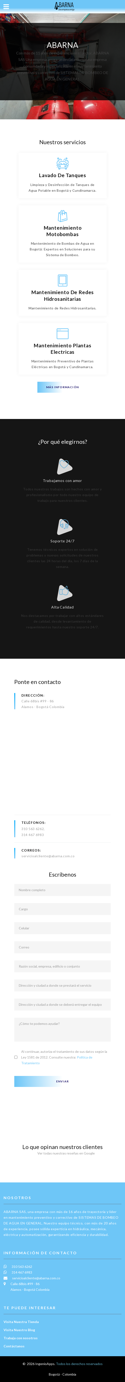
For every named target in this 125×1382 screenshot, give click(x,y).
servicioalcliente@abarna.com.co (48, 856)
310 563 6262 (32, 829)
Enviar (62, 1081)
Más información (62, 387)
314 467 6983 (32, 835)
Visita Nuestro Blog (19, 1330)
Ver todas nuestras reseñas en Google (62, 1153)
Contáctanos (14, 1346)
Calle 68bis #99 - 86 (37, 701)
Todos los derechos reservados (79, 1364)
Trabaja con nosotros (21, 1338)
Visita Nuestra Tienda (21, 1322)
